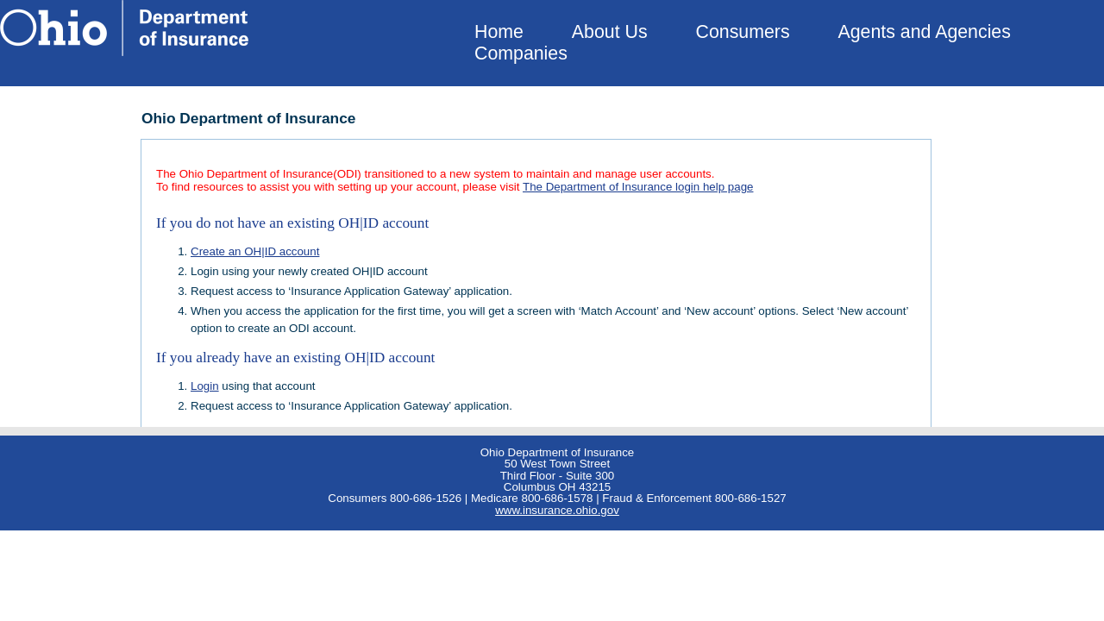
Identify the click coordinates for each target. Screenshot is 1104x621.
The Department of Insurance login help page (638, 186)
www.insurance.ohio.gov (557, 510)
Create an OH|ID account (255, 251)
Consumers (743, 32)
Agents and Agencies (924, 32)
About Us (610, 32)
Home (499, 32)
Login (205, 386)
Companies (521, 53)
